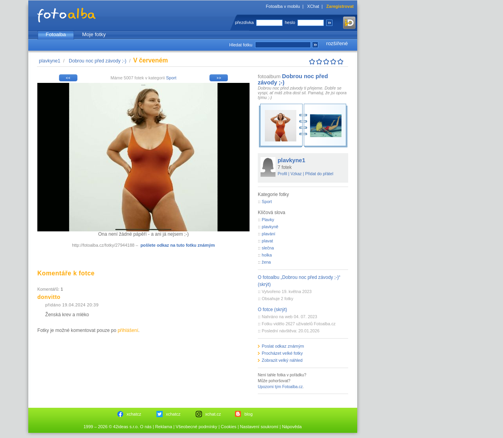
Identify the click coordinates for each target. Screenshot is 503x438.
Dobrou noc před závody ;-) (98, 61)
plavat (267, 240)
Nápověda (291, 426)
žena (266, 262)
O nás (145, 426)
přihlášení (127, 330)
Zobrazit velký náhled (282, 360)
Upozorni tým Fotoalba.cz (280, 387)
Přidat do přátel (319, 173)
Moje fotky (94, 34)
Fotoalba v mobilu (283, 6)
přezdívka (244, 22)
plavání (268, 233)
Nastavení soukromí (259, 426)
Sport (171, 77)
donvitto (49, 297)
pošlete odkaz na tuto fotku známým (177, 245)
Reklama (163, 426)
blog (248, 414)
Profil (282, 173)
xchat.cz (213, 414)
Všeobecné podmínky (196, 426)
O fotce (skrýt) (272, 309)
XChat (313, 6)
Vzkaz (296, 173)
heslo (290, 22)
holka (267, 255)
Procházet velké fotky (282, 353)
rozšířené (337, 43)
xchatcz (134, 414)
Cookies (229, 426)
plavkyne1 (49, 61)
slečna (268, 248)
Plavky (268, 219)
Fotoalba (56, 34)
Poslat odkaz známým (283, 346)
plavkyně (270, 226)
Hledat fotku (240, 44)
